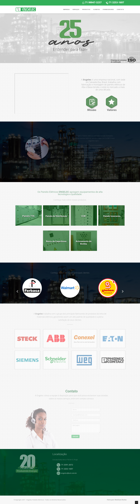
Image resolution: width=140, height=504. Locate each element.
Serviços (76, 9)
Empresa (66, 9)
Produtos (86, 9)
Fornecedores (108, 9)
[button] (17, 291)
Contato (120, 9)
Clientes (96, 9)
